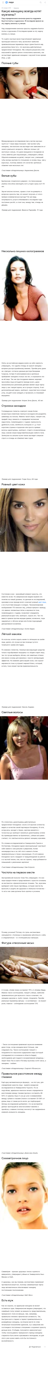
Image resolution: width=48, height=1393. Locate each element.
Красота (16, 8)
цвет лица (42, 602)
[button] (24, 83)
